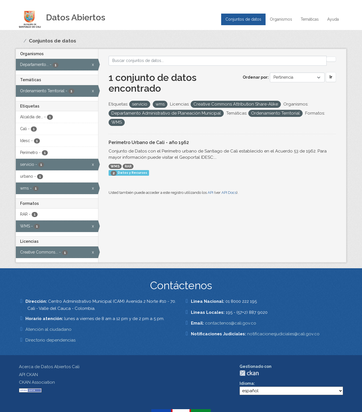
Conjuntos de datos (243, 19)
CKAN (249, 373)
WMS (115, 166)
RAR (128, 166)
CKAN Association (37, 382)
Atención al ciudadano (48, 329)
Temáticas (310, 19)
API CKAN (28, 374)
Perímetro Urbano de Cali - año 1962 (149, 142)
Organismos (281, 19)
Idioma (247, 383)
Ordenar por (255, 77)
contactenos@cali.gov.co (230, 323)
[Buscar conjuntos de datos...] (218, 61)
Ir (330, 77)
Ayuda (333, 19)
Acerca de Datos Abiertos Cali (49, 366)
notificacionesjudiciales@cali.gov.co (283, 333)
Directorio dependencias (50, 340)
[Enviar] (331, 59)
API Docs (228, 192)
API (210, 192)
